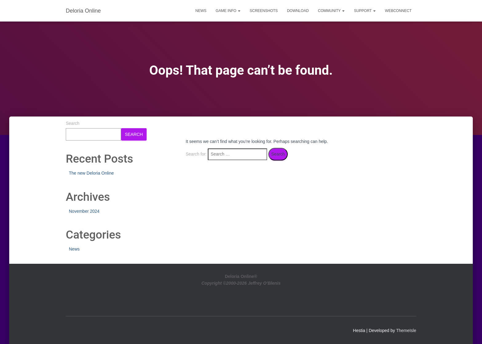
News (201, 11)
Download (298, 11)
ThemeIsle (406, 330)
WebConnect (398, 11)
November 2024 (84, 211)
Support (365, 11)
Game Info (228, 11)
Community (331, 11)
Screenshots (264, 11)
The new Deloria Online (91, 173)
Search (72, 123)
